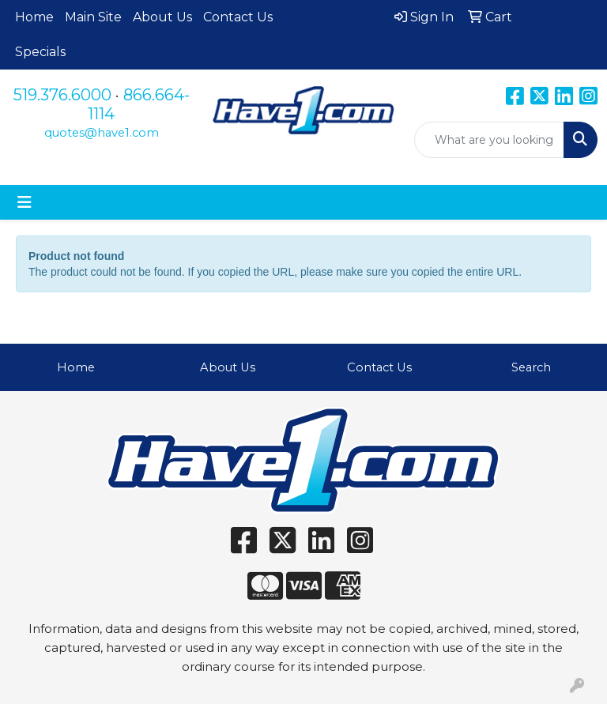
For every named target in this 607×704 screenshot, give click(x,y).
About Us (162, 16)
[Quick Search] (489, 140)
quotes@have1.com (101, 133)
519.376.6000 (62, 94)
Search (531, 367)
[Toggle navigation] (24, 202)
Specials (40, 51)
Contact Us (238, 16)
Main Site (93, 16)
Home (34, 16)
